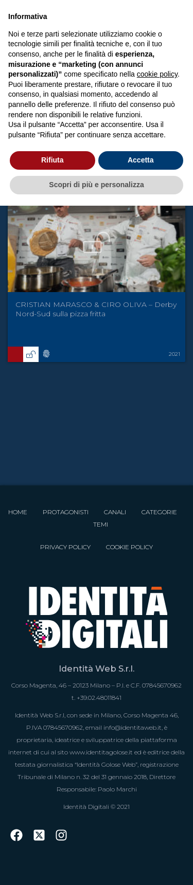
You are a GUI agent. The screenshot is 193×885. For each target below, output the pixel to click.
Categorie (159, 512)
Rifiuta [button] (52, 160)
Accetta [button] (141, 160)
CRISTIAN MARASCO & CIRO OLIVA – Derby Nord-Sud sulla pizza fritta (96, 309)
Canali (115, 512)
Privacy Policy (65, 547)
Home (17, 512)
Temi (100, 524)
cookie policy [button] (157, 74)
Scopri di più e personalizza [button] (96, 184)
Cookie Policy (129, 547)
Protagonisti (66, 512)
